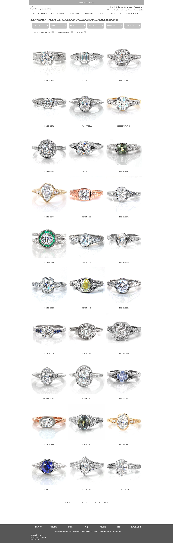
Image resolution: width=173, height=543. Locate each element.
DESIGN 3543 (124, 171)
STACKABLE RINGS (74, 13)
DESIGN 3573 (124, 80)
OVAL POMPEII (124, 490)
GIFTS (113, 13)
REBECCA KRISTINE (123, 126)
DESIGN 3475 (124, 399)
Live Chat (113, 7)
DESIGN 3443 (49, 444)
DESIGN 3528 (124, 262)
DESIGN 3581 (49, 80)
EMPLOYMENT (136, 527)
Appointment (138, 7)
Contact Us (122, 7)
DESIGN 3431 (124, 444)
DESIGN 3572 (49, 126)
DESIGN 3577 (86, 80)
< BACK (67, 502)
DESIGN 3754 (86, 262)
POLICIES (103, 527)
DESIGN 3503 (49, 353)
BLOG (119, 527)
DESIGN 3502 (86, 353)
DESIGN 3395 (86, 490)
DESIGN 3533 (86, 217)
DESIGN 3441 (86, 444)
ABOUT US (53, 527)
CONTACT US (37, 527)
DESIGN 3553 (49, 171)
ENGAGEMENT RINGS (39, 13)
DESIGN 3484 (86, 399)
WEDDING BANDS (57, 13)
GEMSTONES (102, 13)
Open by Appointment (86, 2)
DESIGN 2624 (49, 262)
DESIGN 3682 (124, 308)
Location (130, 7)
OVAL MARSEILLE (86, 126)
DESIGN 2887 (86, 171)
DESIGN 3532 (124, 217)
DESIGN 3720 (49, 308)
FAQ (86, 527)
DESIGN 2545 (49, 217)
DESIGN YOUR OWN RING (129, 13)
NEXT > (105, 502)
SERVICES (70, 527)
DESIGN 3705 (86, 308)
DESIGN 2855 (49, 490)
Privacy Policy (116, 531)
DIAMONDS (89, 13)
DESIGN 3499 (124, 353)
